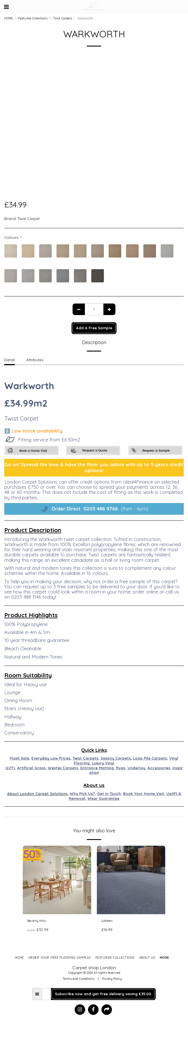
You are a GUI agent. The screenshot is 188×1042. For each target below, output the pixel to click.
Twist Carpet (29, 218)
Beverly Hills (36, 921)
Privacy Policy (112, 979)
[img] (57, 880)
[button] (6, 6)
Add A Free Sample (94, 328)
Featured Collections (33, 18)
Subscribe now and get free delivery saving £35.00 (103, 993)
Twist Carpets (62, 18)
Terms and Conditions (78, 979)
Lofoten (107, 921)
